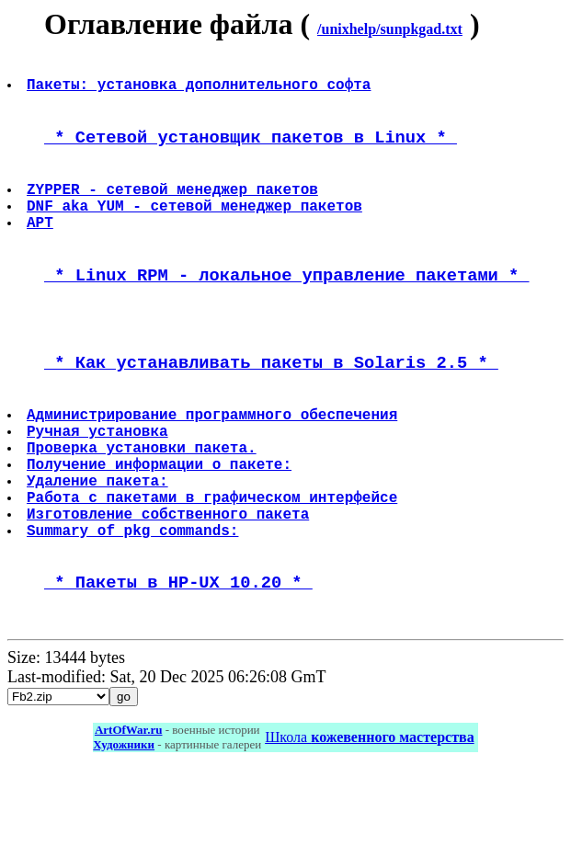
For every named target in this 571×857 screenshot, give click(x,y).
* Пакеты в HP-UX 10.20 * (178, 666)
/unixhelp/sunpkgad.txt (390, 29)
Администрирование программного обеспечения (214, 466)
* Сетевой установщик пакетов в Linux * (250, 150)
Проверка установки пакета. (143, 507)
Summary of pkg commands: (134, 608)
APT (42, 250)
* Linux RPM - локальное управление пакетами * (286, 309)
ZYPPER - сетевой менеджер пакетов (174, 210)
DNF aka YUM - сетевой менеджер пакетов (196, 230)
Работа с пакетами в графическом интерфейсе (214, 567)
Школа (369, 825)
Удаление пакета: (99, 547)
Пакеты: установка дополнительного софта (200, 91)
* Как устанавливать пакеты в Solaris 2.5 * (271, 406)
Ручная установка (99, 486)
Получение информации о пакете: (161, 527)
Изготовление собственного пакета (170, 587)
